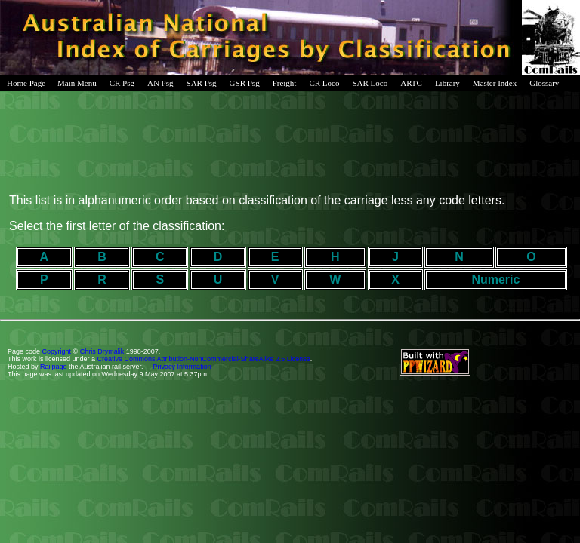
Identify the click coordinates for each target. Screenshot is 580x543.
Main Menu (77, 82)
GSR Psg (245, 82)
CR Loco (324, 82)
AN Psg (160, 82)
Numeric (495, 279)
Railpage (53, 366)
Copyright (57, 351)
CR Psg (122, 82)
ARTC (411, 82)
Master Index (495, 82)
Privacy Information (182, 366)
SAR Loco (369, 82)
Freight (285, 82)
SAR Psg (202, 82)
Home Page (26, 82)
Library (447, 82)
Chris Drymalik (102, 351)
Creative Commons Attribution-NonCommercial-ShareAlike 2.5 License (203, 359)
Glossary (544, 82)
